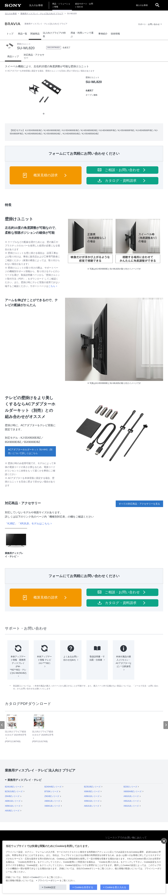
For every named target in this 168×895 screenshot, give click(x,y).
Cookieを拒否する (84, 887)
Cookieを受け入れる (115, 887)
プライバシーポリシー (48, 880)
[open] (157, 5)
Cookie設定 (50, 887)
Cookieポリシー (38, 877)
